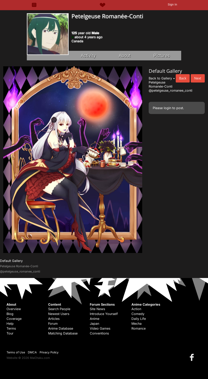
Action (136, 309)
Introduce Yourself (104, 314)
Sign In (172, 4)
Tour (9, 333)
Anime (94, 319)
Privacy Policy (49, 352)
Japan (94, 323)
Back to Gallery (160, 78)
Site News (97, 309)
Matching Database (63, 333)
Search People (59, 309)
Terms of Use (15, 352)
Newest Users (58, 314)
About (125, 55)
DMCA (32, 352)
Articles (54, 319)
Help (10, 323)
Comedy (137, 314)
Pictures (162, 55)
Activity (88, 55)
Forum (53, 323)
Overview (13, 309)
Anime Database (60, 328)
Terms (11, 328)
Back (182, 78)
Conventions (99, 333)
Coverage (14, 319)
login (167, 108)
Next (197, 78)
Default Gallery (11, 261)
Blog (9, 314)
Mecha (136, 323)
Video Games (100, 328)
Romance (138, 328)
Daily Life (138, 319)
